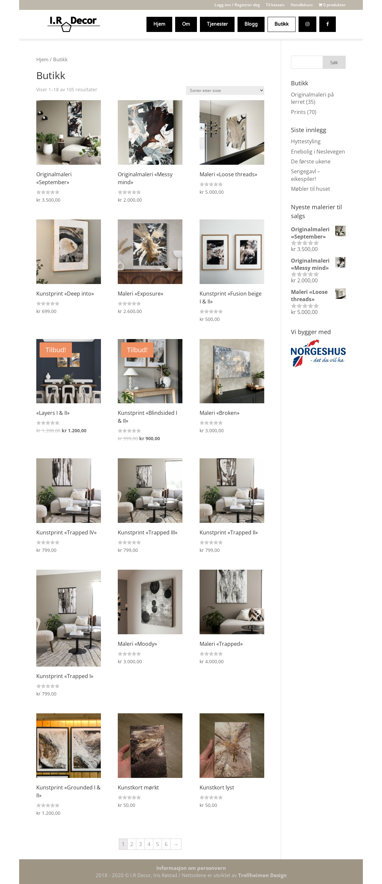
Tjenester (217, 24)
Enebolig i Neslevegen (318, 151)
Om (186, 24)
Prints (298, 112)
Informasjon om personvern (191, 868)
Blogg (251, 24)
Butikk (281, 24)
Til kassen (275, 5)
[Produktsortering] (225, 90)
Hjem (159, 24)
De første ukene (311, 161)
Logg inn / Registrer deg (237, 5)
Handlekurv (302, 5)
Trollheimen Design (262, 875)
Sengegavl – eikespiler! (305, 175)
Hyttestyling (306, 141)
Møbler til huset (310, 188)
